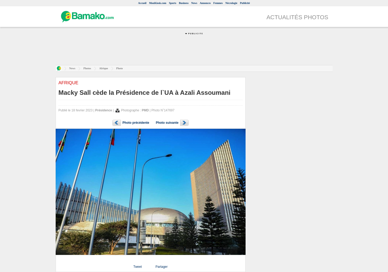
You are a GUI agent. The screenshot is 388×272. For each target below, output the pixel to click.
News (194, 3)
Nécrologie (231, 3)
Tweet (137, 267)
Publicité (245, 3)
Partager (161, 267)
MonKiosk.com (157, 3)
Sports (172, 3)
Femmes (218, 3)
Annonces (205, 3)
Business (184, 3)
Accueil (142, 3)
